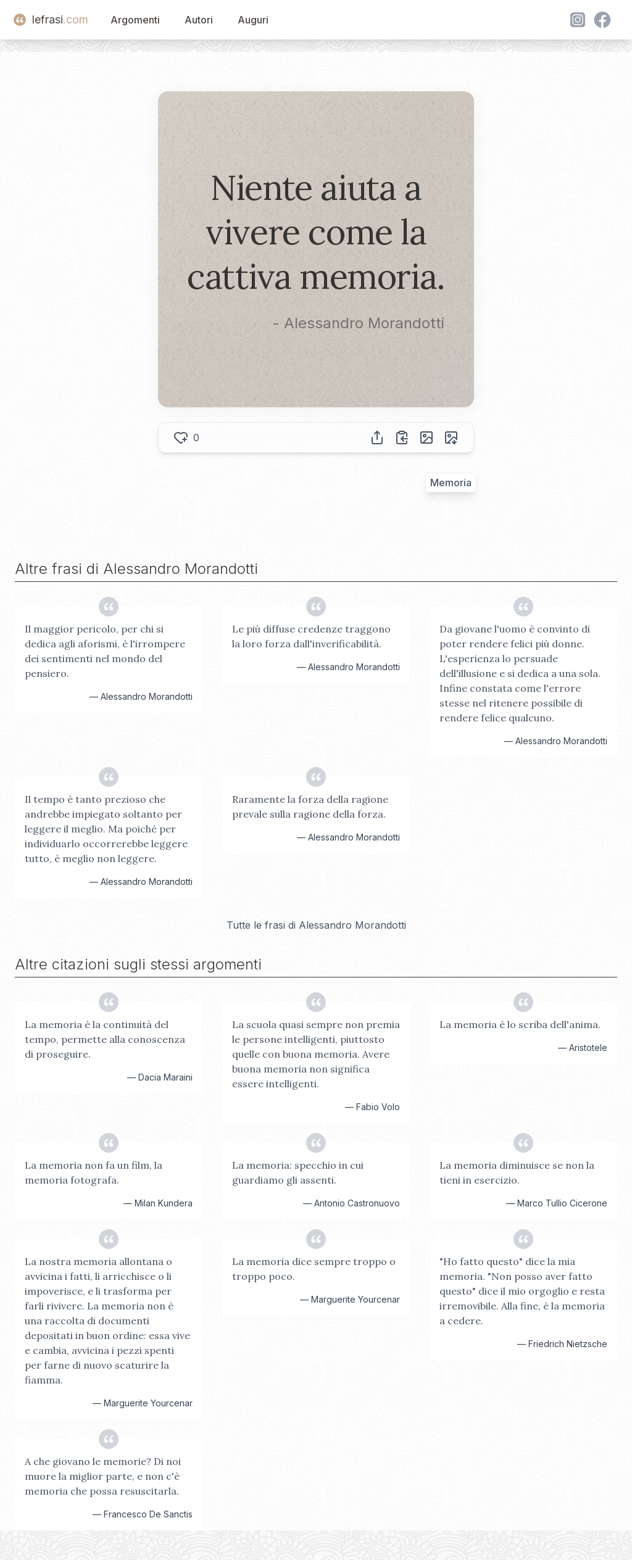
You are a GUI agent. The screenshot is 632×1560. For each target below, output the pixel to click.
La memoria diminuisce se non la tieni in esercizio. (516, 1172)
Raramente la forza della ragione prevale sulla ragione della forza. (310, 806)
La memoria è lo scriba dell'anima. (520, 1024)
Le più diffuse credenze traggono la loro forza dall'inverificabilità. (311, 636)
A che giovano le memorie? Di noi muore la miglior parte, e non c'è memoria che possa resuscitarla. (103, 1476)
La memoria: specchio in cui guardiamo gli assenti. (298, 1172)
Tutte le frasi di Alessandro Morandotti (316, 925)
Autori (199, 20)
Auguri (253, 20)
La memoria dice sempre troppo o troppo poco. (314, 1268)
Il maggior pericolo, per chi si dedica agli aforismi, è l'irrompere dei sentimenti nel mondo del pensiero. (105, 651)
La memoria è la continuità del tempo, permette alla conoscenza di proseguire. (105, 1039)
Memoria (451, 482)
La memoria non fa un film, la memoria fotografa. (93, 1172)
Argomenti (135, 20)
